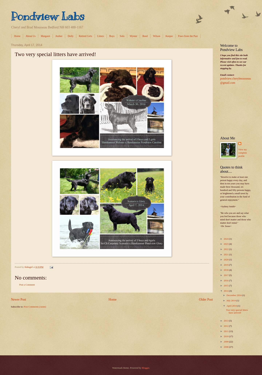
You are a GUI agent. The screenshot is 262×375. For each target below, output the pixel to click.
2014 (226, 291)
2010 (226, 336)
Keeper (169, 36)
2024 (226, 239)
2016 (226, 280)
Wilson (156, 36)
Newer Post (18, 299)
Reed (145, 36)
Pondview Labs (47, 16)
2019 (226, 265)
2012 (226, 326)
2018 (226, 270)
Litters (100, 36)
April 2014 (232, 306)
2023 (226, 244)
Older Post (206, 299)
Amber (58, 36)
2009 (226, 341)
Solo (122, 36)
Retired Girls (85, 36)
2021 (226, 254)
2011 (226, 331)
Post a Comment (27, 284)
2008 (226, 347)
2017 (226, 275)
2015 (226, 285)
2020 (226, 259)
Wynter (133, 36)
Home (17, 36)
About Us (30, 36)
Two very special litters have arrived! (237, 311)
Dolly (71, 36)
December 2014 (234, 295)
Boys (111, 36)
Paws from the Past (188, 36)
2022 (226, 249)
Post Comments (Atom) (35, 306)
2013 (226, 321)
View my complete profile (242, 152)
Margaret (45, 36)
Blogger (145, 368)
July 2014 (231, 300)
